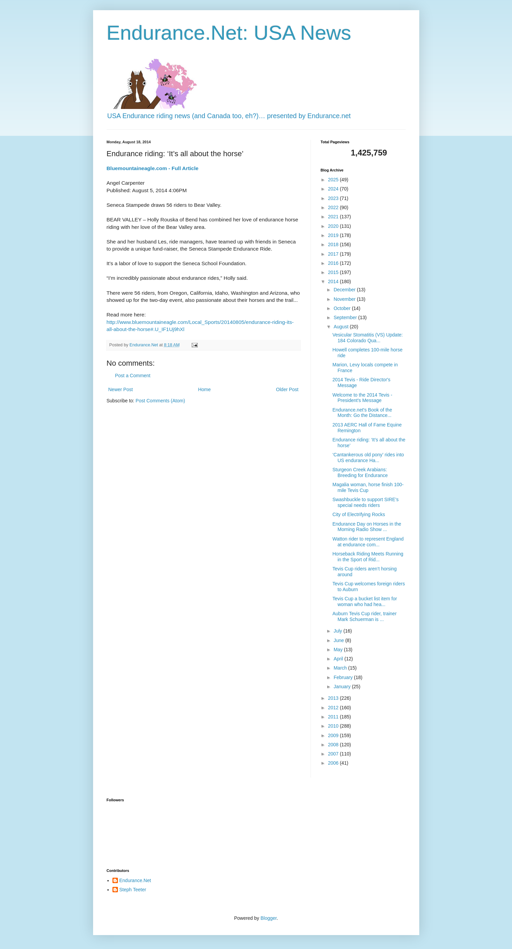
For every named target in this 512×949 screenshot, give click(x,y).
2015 (334, 272)
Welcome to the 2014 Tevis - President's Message (362, 397)
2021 (334, 216)
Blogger (269, 918)
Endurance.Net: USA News (229, 32)
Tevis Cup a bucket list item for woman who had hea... (364, 601)
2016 (334, 263)
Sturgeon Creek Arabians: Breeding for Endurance (360, 472)
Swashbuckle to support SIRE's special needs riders (365, 502)
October (343, 308)
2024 (334, 188)
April (339, 658)
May (339, 649)
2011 (334, 716)
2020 (334, 226)
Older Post (287, 389)
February (344, 677)
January (343, 686)
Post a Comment (133, 375)
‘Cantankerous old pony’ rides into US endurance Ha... (368, 457)
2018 (334, 244)
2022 (334, 207)
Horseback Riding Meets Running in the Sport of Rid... (367, 556)
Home (204, 389)
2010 (334, 726)
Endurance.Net (135, 880)
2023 (334, 198)
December (345, 289)
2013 (334, 698)
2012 (334, 707)
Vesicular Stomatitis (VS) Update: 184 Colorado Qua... (367, 337)
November (345, 299)
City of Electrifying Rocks (358, 514)
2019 (334, 235)
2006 (334, 763)
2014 (334, 281)
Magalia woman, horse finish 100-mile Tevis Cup (367, 487)
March (341, 668)
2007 (334, 753)
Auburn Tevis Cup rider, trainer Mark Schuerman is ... (364, 616)
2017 (334, 254)
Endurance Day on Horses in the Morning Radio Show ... (366, 526)
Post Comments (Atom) (160, 400)
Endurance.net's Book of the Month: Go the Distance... (362, 412)
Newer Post (120, 389)
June (339, 640)
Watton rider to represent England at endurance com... (368, 541)
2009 (334, 735)
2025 (334, 179)
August (342, 326)
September (346, 317)
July (338, 631)
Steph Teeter (132, 889)
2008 (334, 744)
